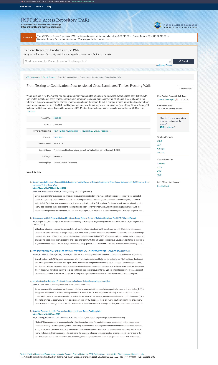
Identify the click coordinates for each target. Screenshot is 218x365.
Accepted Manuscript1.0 (167, 100)
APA (159, 145)
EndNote (161, 163)
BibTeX (160, 153)
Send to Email (163, 186)
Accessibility (111, 354)
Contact (39, 6)
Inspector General (64, 354)
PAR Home (25, 6)
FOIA (82, 354)
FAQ (48, 6)
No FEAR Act (91, 354)
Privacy (76, 354)
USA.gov (101, 354)
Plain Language (124, 354)
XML (159, 175)
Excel (159, 167)
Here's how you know (83, 1)
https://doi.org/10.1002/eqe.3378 (47, 314)
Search (183, 61)
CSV (159, 171)
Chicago (160, 149)
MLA (159, 141)
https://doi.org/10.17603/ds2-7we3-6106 (50, 188)
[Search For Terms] (97, 61)
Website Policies (27, 354)
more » (31, 111)
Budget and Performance (45, 354)
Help (142, 354)
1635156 (57, 118)
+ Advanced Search (164, 65)
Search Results (48, 77)
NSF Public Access (33, 77)
